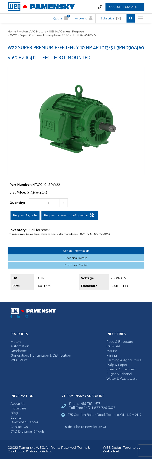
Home (12, 31)
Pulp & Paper (116, 365)
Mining (111, 355)
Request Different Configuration (69, 215)
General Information (76, 250)
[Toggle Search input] (131, 18)
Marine (111, 351)
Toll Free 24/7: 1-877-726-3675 (92, 408)
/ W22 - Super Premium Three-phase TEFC (38, 35)
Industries (18, 408)
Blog (14, 413)
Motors (16, 342)
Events (16, 417)
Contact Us (19, 427)
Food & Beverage (119, 342)
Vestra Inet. (111, 451)
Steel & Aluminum (120, 369)
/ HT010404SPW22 (82, 35)
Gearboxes (19, 351)
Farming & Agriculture (123, 360)
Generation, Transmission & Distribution (41, 355)
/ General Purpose (71, 31)
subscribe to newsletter (86, 427)
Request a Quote (25, 215)
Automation (20, 346)
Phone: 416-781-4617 (84, 404)
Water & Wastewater (122, 378)
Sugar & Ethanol (119, 374)
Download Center (76, 265)
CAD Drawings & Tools (27, 431)
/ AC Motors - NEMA (43, 31)
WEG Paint (19, 360)
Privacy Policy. (41, 451)
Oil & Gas (113, 346)
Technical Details (76, 257)
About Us (18, 404)
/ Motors (22, 31)
